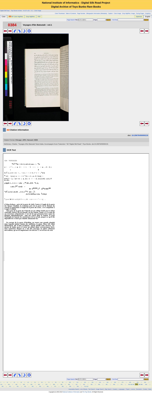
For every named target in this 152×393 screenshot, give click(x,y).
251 (31, 384)
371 (122, 384)
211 (1, 384)
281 (54, 384)
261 (39, 384)
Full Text (114, 20)
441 (33, 386)
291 (61, 384)
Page (99, 20)
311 (76, 384)
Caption (110, 13)
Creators (115, 389)
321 (84, 384)
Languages (121, 389)
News (149, 389)
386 (142, 384)
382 (131, 384)
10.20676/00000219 (140, 135)
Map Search (108, 389)
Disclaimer (139, 389)
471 (55, 386)
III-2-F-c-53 (26, 10)
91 (62, 382)
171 (123, 382)
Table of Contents (71, 13)
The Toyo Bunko (86, 392)
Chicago (18, 140)
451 (40, 386)
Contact (145, 389)
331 (92, 384)
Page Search (71, 20)
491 (70, 386)
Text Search (91, 389)
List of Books (83, 389)
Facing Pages (140, 13)
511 (85, 386)
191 (138, 382)
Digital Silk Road (4, 10)
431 (25, 386)
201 (145, 382)
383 (133, 384)
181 (130, 382)
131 (92, 382)
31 (21, 382)
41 (28, 382)
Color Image (37, 10)
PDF (39, 16)
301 (69, 384)
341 (99, 384)
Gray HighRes (30, 16)
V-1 (32, 10)
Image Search (100, 389)
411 (10, 386)
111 (77, 382)
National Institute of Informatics (71, 392)
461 (48, 386)
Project (128, 389)
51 (35, 382)
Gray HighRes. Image (128, 13)
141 (100, 382)
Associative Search (74, 389)
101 (70, 382)
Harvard (30, 140)
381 (129, 384)
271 (46, 384)
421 (18, 386)
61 (42, 382)
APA (24, 140)
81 (55, 382)
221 (9, 384)
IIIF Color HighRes (16, 16)
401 (2, 386)
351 (107, 384)
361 (114, 384)
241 (24, 384)
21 (14, 382)
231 (16, 384)
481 (63, 386)
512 (87, 386)
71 (48, 382)
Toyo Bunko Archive (16, 10)
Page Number (81, 13)
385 (139, 384)
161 (115, 382)
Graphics (147, 13)
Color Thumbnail (60, 13)
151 (107, 382)
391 (146, 384)
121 (85, 382)
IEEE (36, 140)
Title (84, 20)
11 (7, 382)
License (133, 389)
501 (78, 386)
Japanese (139, 16)
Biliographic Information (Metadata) (96, 13)
